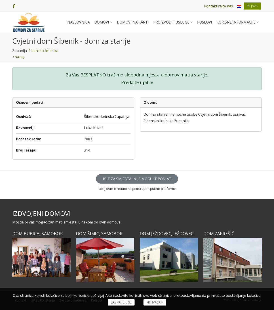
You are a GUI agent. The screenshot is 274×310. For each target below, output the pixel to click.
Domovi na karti (133, 22)
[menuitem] (239, 6)
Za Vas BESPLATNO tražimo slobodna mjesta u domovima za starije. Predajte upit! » (137, 78)
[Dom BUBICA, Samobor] (41, 257)
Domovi (103, 22)
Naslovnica (78, 22)
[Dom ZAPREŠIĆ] (232, 260)
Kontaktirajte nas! (219, 6)
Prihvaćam (154, 302)
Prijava (252, 6)
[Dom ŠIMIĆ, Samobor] (105, 260)
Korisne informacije (238, 22)
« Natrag (18, 56)
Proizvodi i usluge (173, 22)
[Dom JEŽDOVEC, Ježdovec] (169, 260)
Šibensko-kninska (43, 50)
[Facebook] (14, 5)
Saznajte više (121, 302)
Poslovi (204, 22)
